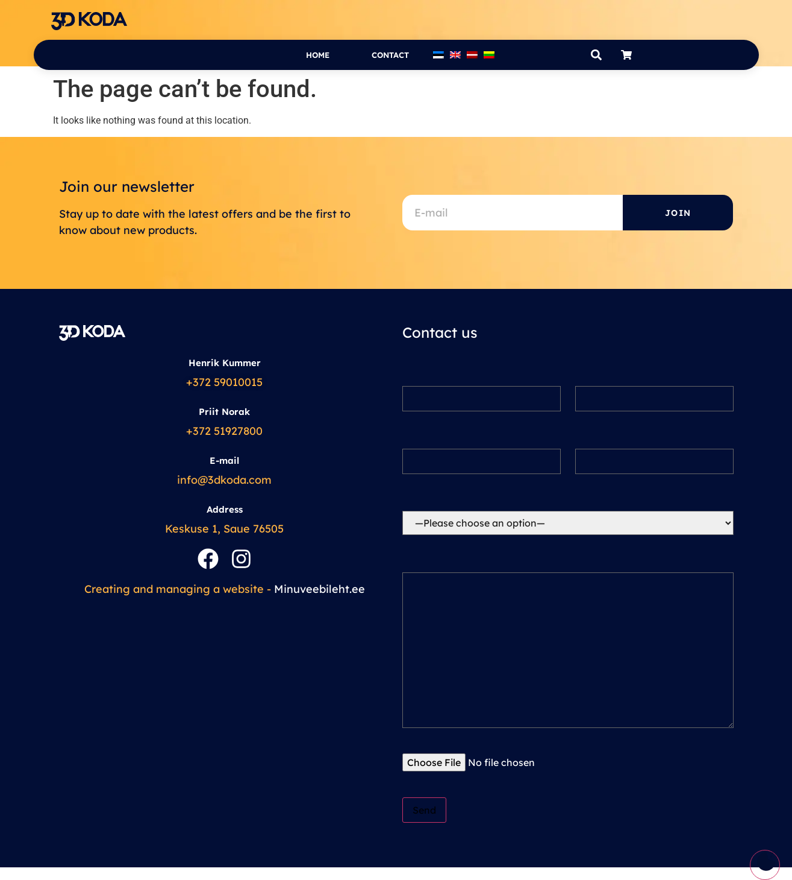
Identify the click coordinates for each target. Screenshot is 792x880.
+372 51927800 (224, 431)
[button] (596, 55)
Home (317, 55)
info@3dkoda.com (224, 480)
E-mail (224, 460)
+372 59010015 (224, 382)
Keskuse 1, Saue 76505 (224, 529)
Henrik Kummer (225, 363)
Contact (390, 55)
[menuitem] (438, 55)
